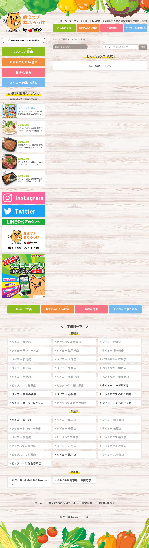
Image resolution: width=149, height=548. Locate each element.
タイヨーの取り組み (136, 28)
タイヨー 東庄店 (21, 415)
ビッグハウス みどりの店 (116, 390)
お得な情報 (112, 28)
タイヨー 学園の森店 (24, 390)
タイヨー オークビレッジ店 (27, 398)
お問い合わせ (106, 499)
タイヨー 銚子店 (66, 450)
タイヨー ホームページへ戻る (25, 40)
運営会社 (86, 499)
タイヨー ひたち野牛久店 (117, 398)
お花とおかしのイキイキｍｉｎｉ (29, 478)
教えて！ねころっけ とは (23, 236)
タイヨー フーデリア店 (115, 381)
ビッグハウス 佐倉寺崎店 (26, 459)
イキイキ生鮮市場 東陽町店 (74, 476)
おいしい (64, 28)
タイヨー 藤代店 (66, 390)
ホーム (56, 39)
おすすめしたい (88, 28)
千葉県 (64, 39)
